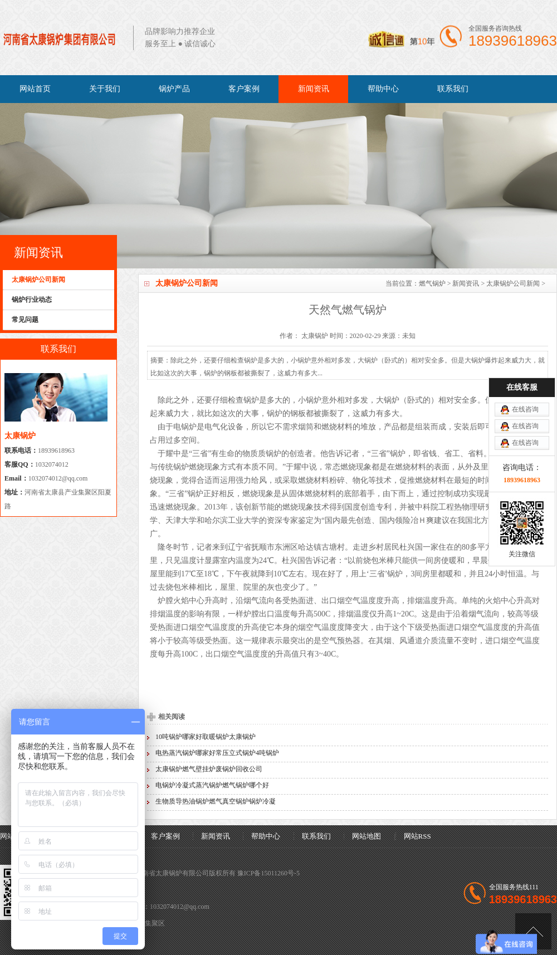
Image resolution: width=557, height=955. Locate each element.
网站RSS (417, 836)
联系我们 (452, 89)
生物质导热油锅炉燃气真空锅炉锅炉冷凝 (215, 801)
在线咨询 (525, 364)
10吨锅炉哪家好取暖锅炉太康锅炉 (205, 737)
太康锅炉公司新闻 (513, 283)
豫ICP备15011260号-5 (268, 873)
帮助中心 (383, 89)
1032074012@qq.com (58, 478)
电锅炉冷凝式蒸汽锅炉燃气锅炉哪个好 (212, 785)
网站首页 (35, 89)
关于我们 (104, 89)
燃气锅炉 (432, 283)
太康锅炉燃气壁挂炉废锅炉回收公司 (208, 769)
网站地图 (366, 836)
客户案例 (244, 89)
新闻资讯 (313, 89)
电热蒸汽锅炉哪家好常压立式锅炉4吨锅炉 (217, 753)
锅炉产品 (174, 89)
